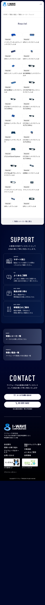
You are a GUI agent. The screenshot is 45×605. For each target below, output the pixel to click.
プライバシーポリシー (10, 596)
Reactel (7, 51)
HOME (5, 14)
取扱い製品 (13, 14)
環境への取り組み (11, 571)
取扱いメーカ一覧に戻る (22, 345)
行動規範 (27, 573)
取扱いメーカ (23, 14)
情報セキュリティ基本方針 (32, 569)
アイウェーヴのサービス (11, 576)
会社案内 (7, 568)
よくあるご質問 (30, 576)
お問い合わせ (9, 579)
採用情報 (27, 579)
